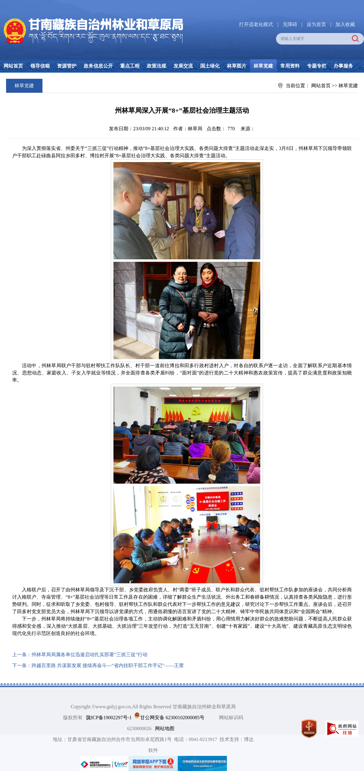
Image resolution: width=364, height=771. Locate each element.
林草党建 (263, 65)
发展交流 (183, 65)
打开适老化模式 (256, 24)
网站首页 (13, 65)
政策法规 (156, 65)
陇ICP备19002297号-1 (109, 717)
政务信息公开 (98, 65)
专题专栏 (316, 65)
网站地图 (164, 728)
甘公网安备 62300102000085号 (172, 717)
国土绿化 (210, 65)
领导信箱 (40, 65)
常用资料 (290, 65)
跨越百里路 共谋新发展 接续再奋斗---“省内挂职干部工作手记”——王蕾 (108, 665)
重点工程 (130, 65)
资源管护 (66, 65)
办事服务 (343, 65)
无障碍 (290, 24)
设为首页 (316, 24)
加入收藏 (345, 24)
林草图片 (236, 65)
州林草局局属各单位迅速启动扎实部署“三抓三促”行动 (89, 654)
